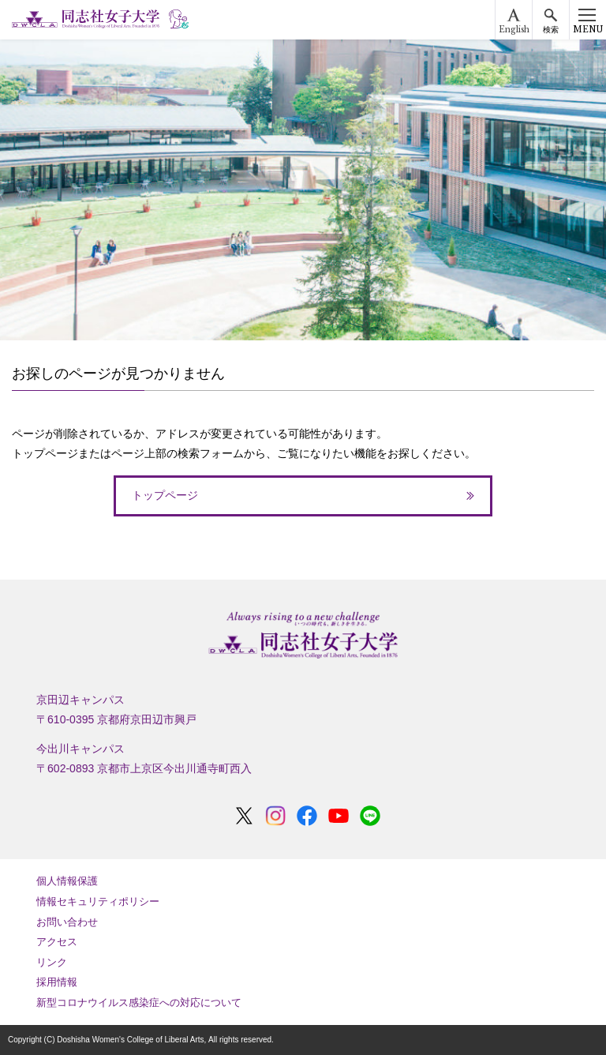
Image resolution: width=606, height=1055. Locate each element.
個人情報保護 (67, 881)
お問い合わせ (67, 922)
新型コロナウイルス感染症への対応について (138, 1002)
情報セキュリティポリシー (97, 901)
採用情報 (56, 982)
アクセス (56, 942)
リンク (51, 962)
